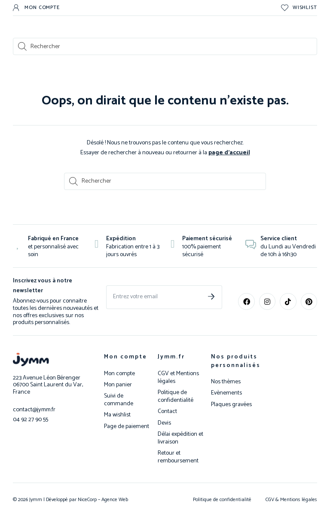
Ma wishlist (117, 415)
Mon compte (125, 356)
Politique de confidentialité (175, 396)
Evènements (226, 393)
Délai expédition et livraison (180, 438)
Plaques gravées (231, 404)
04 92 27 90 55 (30, 418)
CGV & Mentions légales (291, 499)
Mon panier (118, 385)
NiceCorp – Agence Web (102, 499)
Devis (164, 423)
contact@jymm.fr (34, 409)
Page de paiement (126, 426)
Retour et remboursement (178, 457)
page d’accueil (229, 152)
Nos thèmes (226, 381)
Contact (167, 411)
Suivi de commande (118, 399)
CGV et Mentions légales (178, 377)
